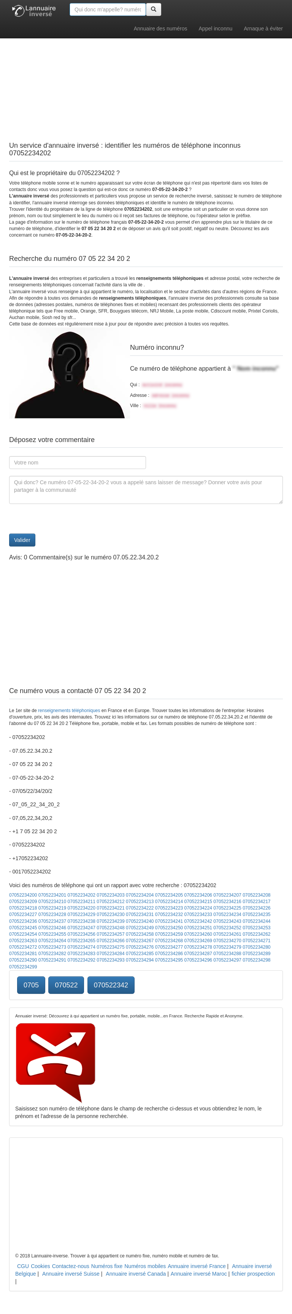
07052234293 (110, 960)
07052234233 (198, 914)
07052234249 (140, 927)
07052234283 (81, 953)
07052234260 (198, 934)
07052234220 (81, 908)
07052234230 (110, 914)
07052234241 (169, 921)
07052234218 (23, 908)
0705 (31, 985)
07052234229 (81, 914)
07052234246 (52, 927)
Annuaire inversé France (197, 1266)
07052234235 (256, 914)
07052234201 (52, 895)
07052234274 (81, 947)
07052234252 (227, 927)
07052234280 (256, 947)
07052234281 (23, 953)
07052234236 (23, 921)
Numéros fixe (106, 1266)
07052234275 (110, 947)
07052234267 (140, 940)
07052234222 (140, 908)
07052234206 (198, 895)
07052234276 (140, 947)
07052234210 (52, 901)
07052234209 (23, 901)
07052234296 (198, 960)
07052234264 (52, 940)
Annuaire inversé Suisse (71, 1274)
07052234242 (198, 921)
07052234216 (227, 901)
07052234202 (81, 895)
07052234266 (110, 940)
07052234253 (256, 927)
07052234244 (256, 921)
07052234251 (198, 927)
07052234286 (169, 953)
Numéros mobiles (145, 1266)
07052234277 (169, 947)
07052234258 (140, 934)
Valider (22, 540)
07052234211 (81, 901)
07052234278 (198, 947)
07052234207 (227, 895)
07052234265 (81, 940)
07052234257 (110, 934)
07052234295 (169, 960)
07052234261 (227, 934)
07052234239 (110, 921)
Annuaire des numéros (160, 28)
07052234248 (110, 927)
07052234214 (169, 901)
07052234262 (256, 934)
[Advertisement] (146, 72)
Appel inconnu (216, 28)
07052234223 (169, 908)
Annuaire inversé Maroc (199, 1274)
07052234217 (256, 901)
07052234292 (81, 960)
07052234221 (110, 908)
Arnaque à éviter (263, 28)
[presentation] (67, 519)
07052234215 (198, 901)
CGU (23, 1266)
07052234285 (140, 953)
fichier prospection (253, 1274)
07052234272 (23, 947)
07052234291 (52, 960)
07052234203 (110, 895)
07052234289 (256, 953)
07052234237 (52, 921)
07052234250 (169, 927)
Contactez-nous (70, 1266)
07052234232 (169, 914)
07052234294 (140, 960)
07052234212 (110, 901)
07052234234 (227, 914)
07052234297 (227, 960)
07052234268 (169, 940)
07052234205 (169, 895)
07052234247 (81, 927)
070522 (66, 985)
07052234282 (52, 953)
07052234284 (110, 953)
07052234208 (256, 895)
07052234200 (23, 895)
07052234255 (52, 934)
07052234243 (227, 921)
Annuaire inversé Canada (136, 1274)
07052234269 (198, 940)
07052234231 (140, 914)
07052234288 (227, 953)
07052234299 (23, 967)
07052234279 (227, 947)
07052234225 (227, 908)
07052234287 (198, 953)
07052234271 (256, 940)
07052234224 (198, 908)
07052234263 (23, 940)
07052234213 (140, 901)
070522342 (111, 985)
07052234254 (23, 934)
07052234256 (81, 934)
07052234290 (23, 960)
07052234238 (81, 921)
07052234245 (23, 927)
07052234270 (227, 940)
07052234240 (140, 921)
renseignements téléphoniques (69, 710)
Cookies (40, 1266)
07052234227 (23, 914)
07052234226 (256, 908)
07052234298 (256, 960)
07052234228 (52, 914)
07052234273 (52, 947)
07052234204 (140, 895)
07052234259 (169, 934)
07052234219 (52, 908)
